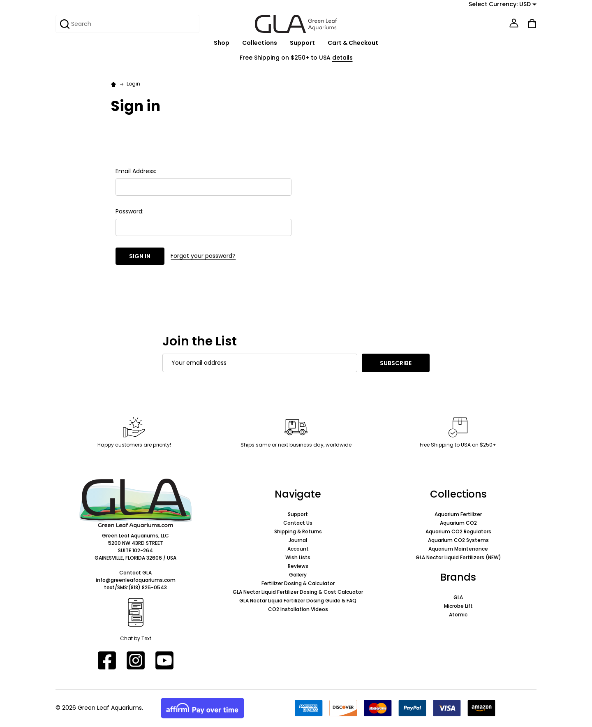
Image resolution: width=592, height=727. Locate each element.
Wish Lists (297, 557)
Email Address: (136, 171)
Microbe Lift (458, 605)
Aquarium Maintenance (458, 548)
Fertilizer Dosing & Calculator (298, 583)
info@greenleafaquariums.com (136, 580)
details (342, 57)
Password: (129, 211)
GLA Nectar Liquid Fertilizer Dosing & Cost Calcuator (298, 591)
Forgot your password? (203, 256)
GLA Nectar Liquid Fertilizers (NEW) (458, 557)
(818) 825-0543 (147, 587)
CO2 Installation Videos (298, 609)
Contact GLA (135, 572)
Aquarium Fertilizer (458, 514)
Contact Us (297, 522)
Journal (298, 540)
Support (302, 43)
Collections (259, 43)
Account (298, 548)
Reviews (298, 566)
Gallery (298, 574)
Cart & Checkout (353, 43)
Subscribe (396, 363)
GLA (458, 597)
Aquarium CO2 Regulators (458, 531)
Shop (221, 43)
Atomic (458, 614)
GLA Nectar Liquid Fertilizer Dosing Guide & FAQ (297, 600)
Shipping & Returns (298, 531)
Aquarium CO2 (458, 522)
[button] (136, 503)
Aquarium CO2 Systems (458, 540)
